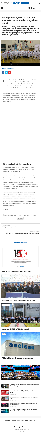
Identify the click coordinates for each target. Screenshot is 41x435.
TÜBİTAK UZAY (26, 215)
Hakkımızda (7, 420)
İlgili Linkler (13, 420)
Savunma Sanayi (10, 68)
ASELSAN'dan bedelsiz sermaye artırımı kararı (18, 358)
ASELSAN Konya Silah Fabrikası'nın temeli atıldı (18, 300)
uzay (20, 215)
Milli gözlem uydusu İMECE (10, 215)
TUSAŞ (34, 215)
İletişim (26, 420)
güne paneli (20, 218)
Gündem (4, 68)
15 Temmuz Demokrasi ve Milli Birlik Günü (16, 271)
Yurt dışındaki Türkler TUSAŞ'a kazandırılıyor (17, 329)
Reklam (18, 420)
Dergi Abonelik (32, 420)
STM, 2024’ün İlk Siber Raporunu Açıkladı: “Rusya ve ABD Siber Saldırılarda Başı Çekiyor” (23, 410)
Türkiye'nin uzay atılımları (9, 227)
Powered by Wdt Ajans (20, 431)
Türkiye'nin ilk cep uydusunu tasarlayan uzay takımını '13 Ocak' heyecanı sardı (22, 234)
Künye (22, 420)
